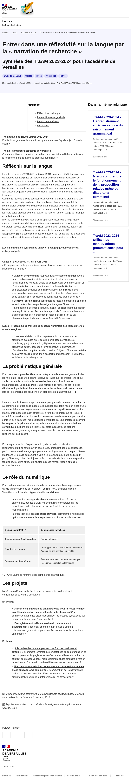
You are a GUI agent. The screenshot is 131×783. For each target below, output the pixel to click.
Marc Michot (86, 83)
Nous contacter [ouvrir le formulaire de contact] (22, 776)
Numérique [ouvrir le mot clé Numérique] (51, 76)
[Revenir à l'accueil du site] (14, 753)
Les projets (42, 125)
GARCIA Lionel (75, 83)
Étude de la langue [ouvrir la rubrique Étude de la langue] (28, 32)
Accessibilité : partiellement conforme (47, 776)
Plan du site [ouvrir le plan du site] (7, 776)
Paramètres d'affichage (98, 776)
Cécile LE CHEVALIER (59, 83)
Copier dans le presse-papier (38, 735)
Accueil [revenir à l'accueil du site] (5, 32)
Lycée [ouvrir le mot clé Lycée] (39, 76)
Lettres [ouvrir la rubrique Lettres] (14, 32)
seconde (45, 326)
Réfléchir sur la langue (48, 113)
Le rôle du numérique (48, 121)
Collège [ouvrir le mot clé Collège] (28, 76)
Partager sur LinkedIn (22, 735)
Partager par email (30, 735)
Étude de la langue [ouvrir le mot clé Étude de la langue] (12, 76)
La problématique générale (51, 117)
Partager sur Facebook (5, 735)
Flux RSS (120, 776)
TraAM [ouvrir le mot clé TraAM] (63, 76)
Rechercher (119, 4)
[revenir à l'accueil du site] (65, 21)
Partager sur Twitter (13, 735)
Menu (127, 4)
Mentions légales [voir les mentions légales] (73, 776)
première (57, 326)
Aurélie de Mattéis (42, 83)
